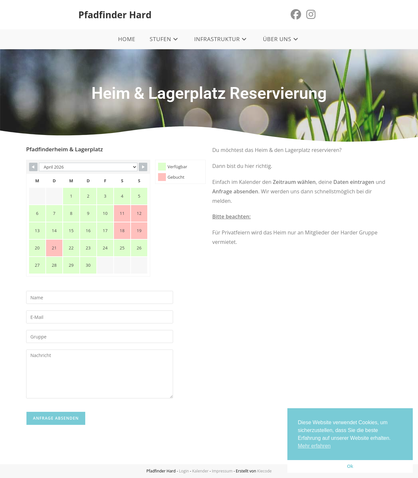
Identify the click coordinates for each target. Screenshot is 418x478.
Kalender (200, 471)
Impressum (222, 471)
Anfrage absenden (56, 418)
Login (184, 471)
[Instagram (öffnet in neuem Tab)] (311, 14)
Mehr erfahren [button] (314, 446)
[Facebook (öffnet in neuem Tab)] (296, 14)
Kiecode (264, 471)
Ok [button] (350, 466)
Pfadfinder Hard (115, 14)
